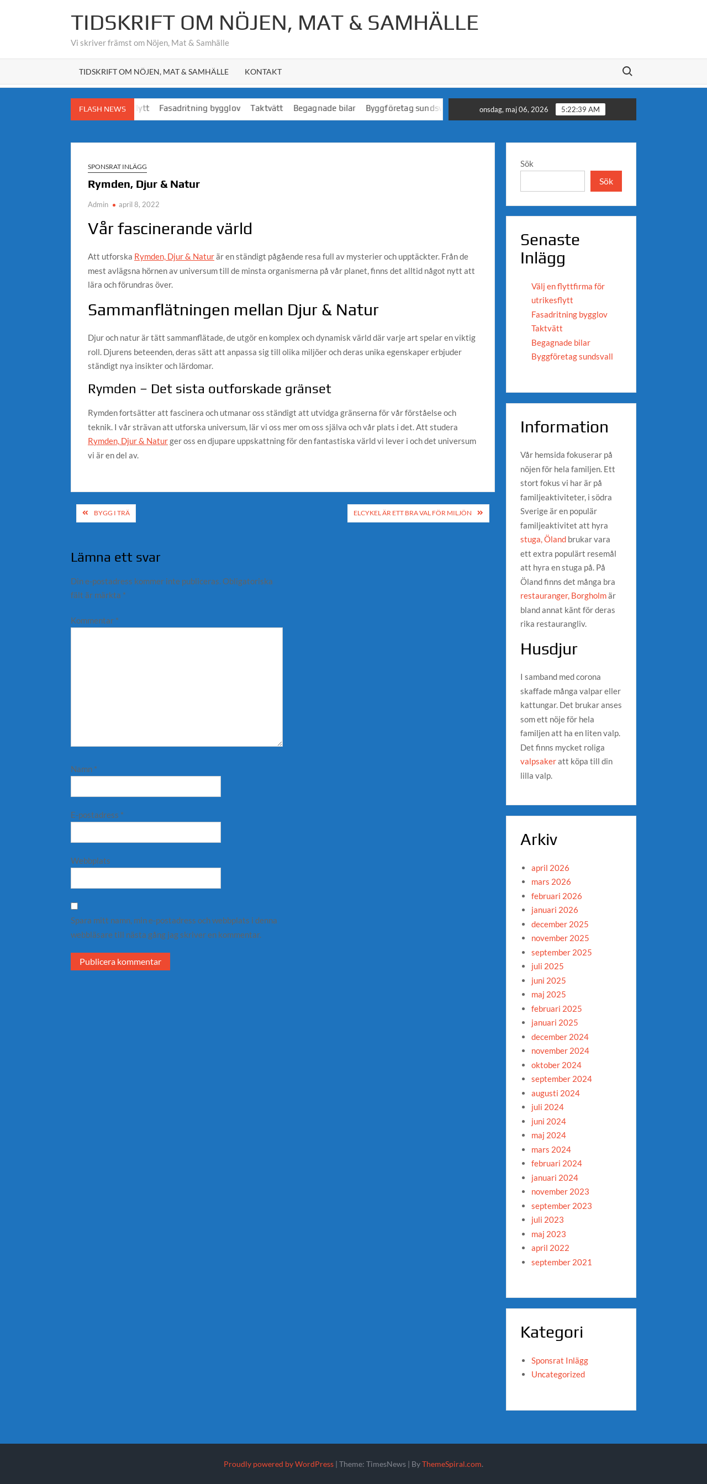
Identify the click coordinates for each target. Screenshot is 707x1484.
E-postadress (97, 815)
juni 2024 (548, 1121)
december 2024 (560, 1037)
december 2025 (560, 924)
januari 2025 (554, 1022)
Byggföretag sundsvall (423, 108)
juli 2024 (547, 1107)
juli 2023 (547, 1219)
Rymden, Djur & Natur (174, 256)
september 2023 (561, 1206)
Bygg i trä (112, 513)
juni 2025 (548, 980)
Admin (98, 204)
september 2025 (561, 952)
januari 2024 (554, 1177)
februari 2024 (556, 1163)
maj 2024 (548, 1135)
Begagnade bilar (339, 108)
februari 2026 (556, 896)
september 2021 (561, 1262)
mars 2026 (551, 881)
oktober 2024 (556, 1065)
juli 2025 (547, 966)
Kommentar (95, 620)
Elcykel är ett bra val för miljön (413, 513)
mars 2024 (551, 1149)
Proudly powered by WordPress (279, 1464)
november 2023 (560, 1191)
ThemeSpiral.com (452, 1464)
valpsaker (538, 761)
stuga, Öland (543, 539)
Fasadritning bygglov (214, 108)
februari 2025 (556, 1008)
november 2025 (560, 938)
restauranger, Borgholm (563, 595)
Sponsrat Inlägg (117, 166)
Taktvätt (281, 108)
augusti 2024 (555, 1093)
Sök (527, 163)
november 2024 (560, 1050)
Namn (84, 769)
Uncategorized (558, 1374)
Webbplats (90, 860)
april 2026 (550, 868)
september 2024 (561, 1079)
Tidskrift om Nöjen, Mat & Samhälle (275, 22)
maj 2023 (548, 1234)
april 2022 (550, 1248)
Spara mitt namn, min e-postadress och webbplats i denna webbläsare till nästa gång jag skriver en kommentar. (174, 927)
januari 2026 (554, 910)
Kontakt (263, 71)
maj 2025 (548, 994)
